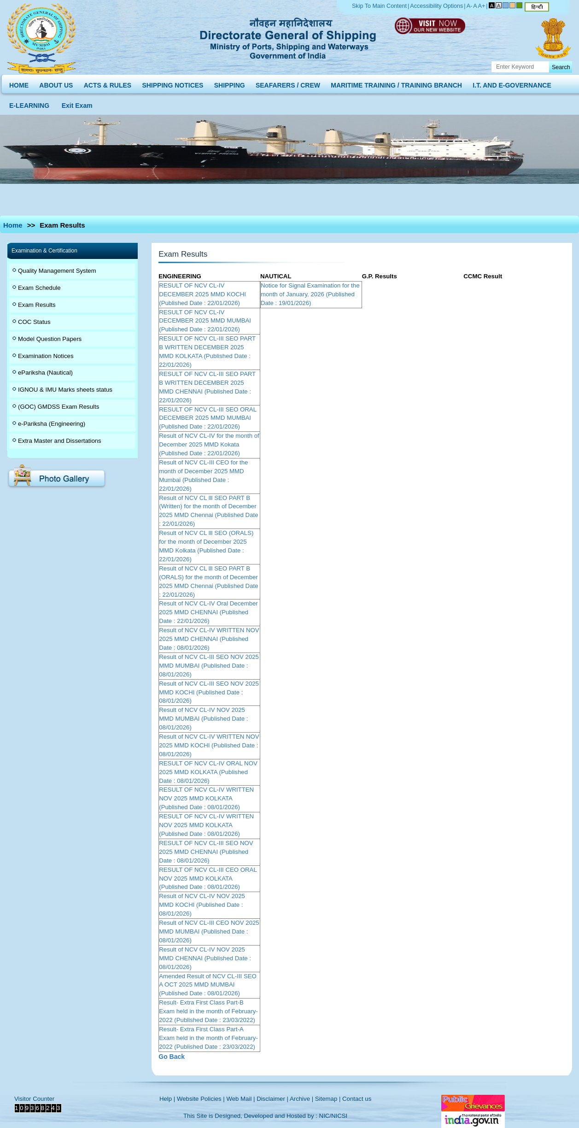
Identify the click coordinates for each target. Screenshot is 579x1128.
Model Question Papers (50, 338)
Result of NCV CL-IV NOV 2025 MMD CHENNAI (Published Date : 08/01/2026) (205, 958)
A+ (481, 6)
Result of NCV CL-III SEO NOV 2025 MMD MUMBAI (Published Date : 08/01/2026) (209, 665)
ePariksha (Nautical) (45, 372)
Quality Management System (57, 270)
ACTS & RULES (107, 83)
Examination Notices (46, 355)
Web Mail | (240, 1098)
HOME (19, 83)
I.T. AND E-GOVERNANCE (512, 83)
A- (470, 6)
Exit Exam (77, 103)
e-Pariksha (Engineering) (51, 423)
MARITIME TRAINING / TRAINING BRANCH (396, 83)
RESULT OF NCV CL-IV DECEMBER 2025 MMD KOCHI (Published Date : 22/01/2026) (202, 294)
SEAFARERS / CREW (288, 83)
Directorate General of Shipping (288, 37)
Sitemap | (328, 1098)
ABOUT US (56, 83)
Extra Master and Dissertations (59, 440)
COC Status (34, 321)
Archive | (301, 1098)
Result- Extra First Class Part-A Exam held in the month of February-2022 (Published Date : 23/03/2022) (208, 1038)
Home (13, 225)
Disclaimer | (272, 1098)
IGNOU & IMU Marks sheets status (65, 389)
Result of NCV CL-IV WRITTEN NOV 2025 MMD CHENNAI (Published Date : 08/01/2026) (209, 639)
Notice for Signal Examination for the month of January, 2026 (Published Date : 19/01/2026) (310, 294)
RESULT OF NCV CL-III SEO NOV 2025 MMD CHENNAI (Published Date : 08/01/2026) (206, 852)
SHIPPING (229, 83)
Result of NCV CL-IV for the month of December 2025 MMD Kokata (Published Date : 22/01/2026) (209, 444)
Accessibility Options (436, 6)
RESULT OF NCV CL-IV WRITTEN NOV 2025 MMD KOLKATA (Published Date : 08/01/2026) (206, 798)
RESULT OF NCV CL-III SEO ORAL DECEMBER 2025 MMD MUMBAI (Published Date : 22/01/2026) (207, 418)
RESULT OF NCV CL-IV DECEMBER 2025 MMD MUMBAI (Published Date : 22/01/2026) (205, 321)
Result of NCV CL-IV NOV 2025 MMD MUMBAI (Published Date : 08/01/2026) (203, 718)
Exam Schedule (39, 287)
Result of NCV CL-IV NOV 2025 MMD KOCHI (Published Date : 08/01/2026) (202, 905)
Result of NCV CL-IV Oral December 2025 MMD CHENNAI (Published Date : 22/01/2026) (208, 612)
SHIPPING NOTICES (172, 83)
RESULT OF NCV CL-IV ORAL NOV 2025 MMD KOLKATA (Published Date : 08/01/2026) (208, 772)
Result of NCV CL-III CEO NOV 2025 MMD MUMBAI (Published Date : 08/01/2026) (209, 931)
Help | (167, 1098)
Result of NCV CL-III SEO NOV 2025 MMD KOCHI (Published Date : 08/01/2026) (209, 692)
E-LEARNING (29, 103)
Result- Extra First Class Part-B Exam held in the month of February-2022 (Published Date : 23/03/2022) (208, 1011)
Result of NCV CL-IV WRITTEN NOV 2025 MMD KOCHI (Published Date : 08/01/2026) (209, 745)
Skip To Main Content (379, 6)
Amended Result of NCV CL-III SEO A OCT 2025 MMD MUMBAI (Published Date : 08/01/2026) (208, 985)
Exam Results (37, 304)
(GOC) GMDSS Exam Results (58, 406)
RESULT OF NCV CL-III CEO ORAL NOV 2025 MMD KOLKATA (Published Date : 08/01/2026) (208, 878)
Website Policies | (201, 1098)
